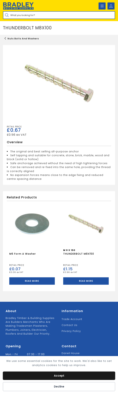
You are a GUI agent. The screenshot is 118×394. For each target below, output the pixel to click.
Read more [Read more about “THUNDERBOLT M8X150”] (86, 280)
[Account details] (110, 5)
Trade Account (72, 319)
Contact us (69, 325)
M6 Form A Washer (22, 254)
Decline (59, 386)
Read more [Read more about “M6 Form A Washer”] (32, 280)
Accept (59, 375)
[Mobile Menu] (102, 5)
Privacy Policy (71, 331)
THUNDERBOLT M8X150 (78, 254)
